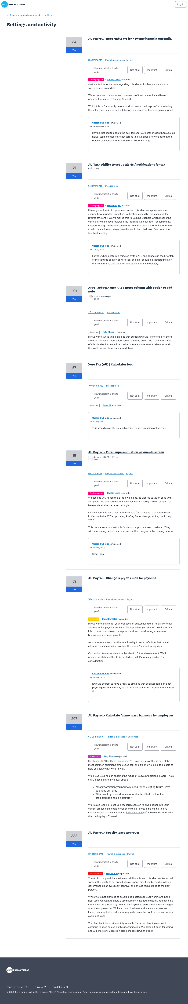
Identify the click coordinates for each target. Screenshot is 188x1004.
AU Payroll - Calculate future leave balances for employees (131, 715)
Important (152, 71)
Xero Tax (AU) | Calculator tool (110, 364)
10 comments (95, 385)
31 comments (95, 599)
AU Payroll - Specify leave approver (113, 832)
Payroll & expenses (114, 60)
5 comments (95, 185)
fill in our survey (135, 812)
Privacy (41, 987)
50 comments (96, 736)
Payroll (129, 60)
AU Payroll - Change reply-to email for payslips (122, 578)
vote (74, 50)
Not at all (136, 71)
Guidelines (61, 987)
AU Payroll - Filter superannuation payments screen (126, 452)
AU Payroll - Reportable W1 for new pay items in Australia (130, 39)
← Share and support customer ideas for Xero (29, 15)
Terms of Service (18, 987)
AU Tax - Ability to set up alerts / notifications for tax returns (126, 166)
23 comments (96, 312)
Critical (170, 71)
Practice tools (111, 186)
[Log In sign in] (181, 4)
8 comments (95, 59)
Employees (132, 736)
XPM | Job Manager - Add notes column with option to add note (130, 289)
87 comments (95, 853)
